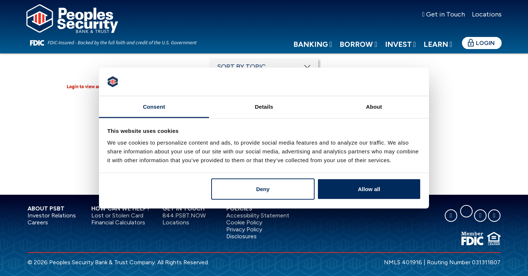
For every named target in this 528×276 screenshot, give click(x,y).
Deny (263, 189)
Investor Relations (51, 215)
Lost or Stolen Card (117, 215)
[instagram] (480, 215)
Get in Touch (443, 14)
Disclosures (241, 236)
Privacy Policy (244, 229)
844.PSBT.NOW (184, 215)
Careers (37, 222)
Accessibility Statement (257, 215)
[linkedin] (466, 211)
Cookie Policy (244, 222)
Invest (400, 50)
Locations (486, 14)
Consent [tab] (154, 106)
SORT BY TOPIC (241, 67)
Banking (312, 50)
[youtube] (494, 215)
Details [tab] (264, 106)
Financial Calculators (118, 222)
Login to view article (88, 86)
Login (485, 49)
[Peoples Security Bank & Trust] (79, 22)
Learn (437, 50)
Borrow (358, 50)
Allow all (369, 189)
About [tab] (374, 106)
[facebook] (451, 215)
